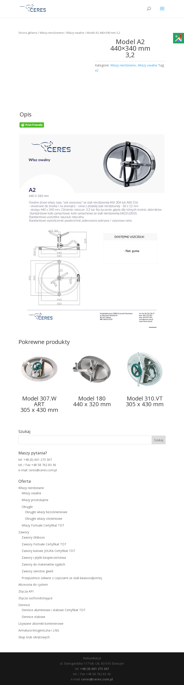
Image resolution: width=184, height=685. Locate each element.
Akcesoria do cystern (33, 584)
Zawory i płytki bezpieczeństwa (44, 557)
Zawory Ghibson (33, 537)
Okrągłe (27, 507)
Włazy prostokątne (35, 500)
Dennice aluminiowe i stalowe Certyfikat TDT (54, 610)
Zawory (23, 532)
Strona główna (27, 33)
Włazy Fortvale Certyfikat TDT (43, 525)
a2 (96, 70)
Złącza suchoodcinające (35, 598)
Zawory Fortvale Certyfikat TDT (44, 544)
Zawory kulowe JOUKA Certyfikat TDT (48, 551)
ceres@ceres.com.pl (97, 679)
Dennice (24, 605)
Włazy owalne (75, 33)
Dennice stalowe (33, 617)
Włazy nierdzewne (52, 33)
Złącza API (25, 591)
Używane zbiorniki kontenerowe (40, 623)
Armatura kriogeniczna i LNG (38, 630)
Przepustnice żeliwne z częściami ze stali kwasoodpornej (62, 578)
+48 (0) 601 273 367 (94, 669)
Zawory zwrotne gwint (37, 571)
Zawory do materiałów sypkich (43, 564)
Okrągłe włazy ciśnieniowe (43, 518)
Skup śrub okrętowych (34, 637)
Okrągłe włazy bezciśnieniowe (46, 512)
